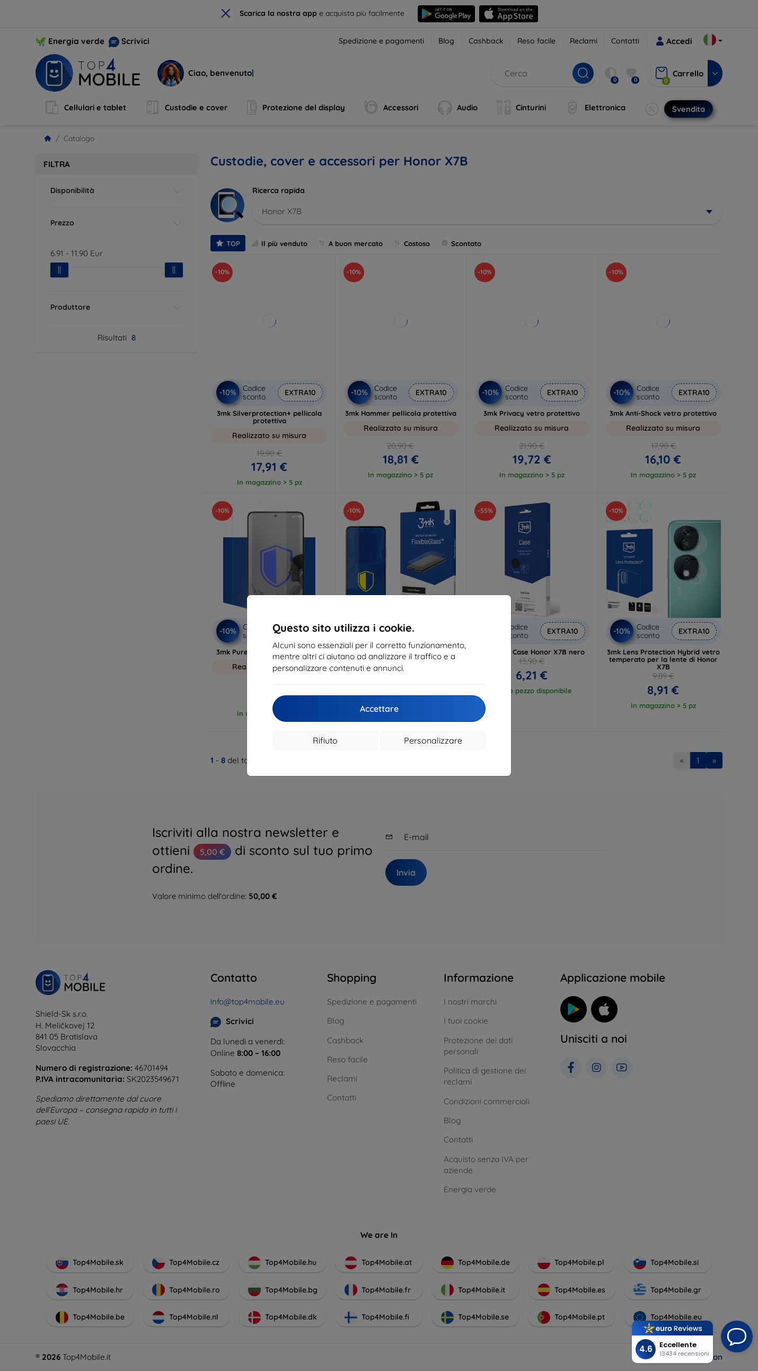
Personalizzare (433, 740)
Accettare (379, 708)
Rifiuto (325, 740)
